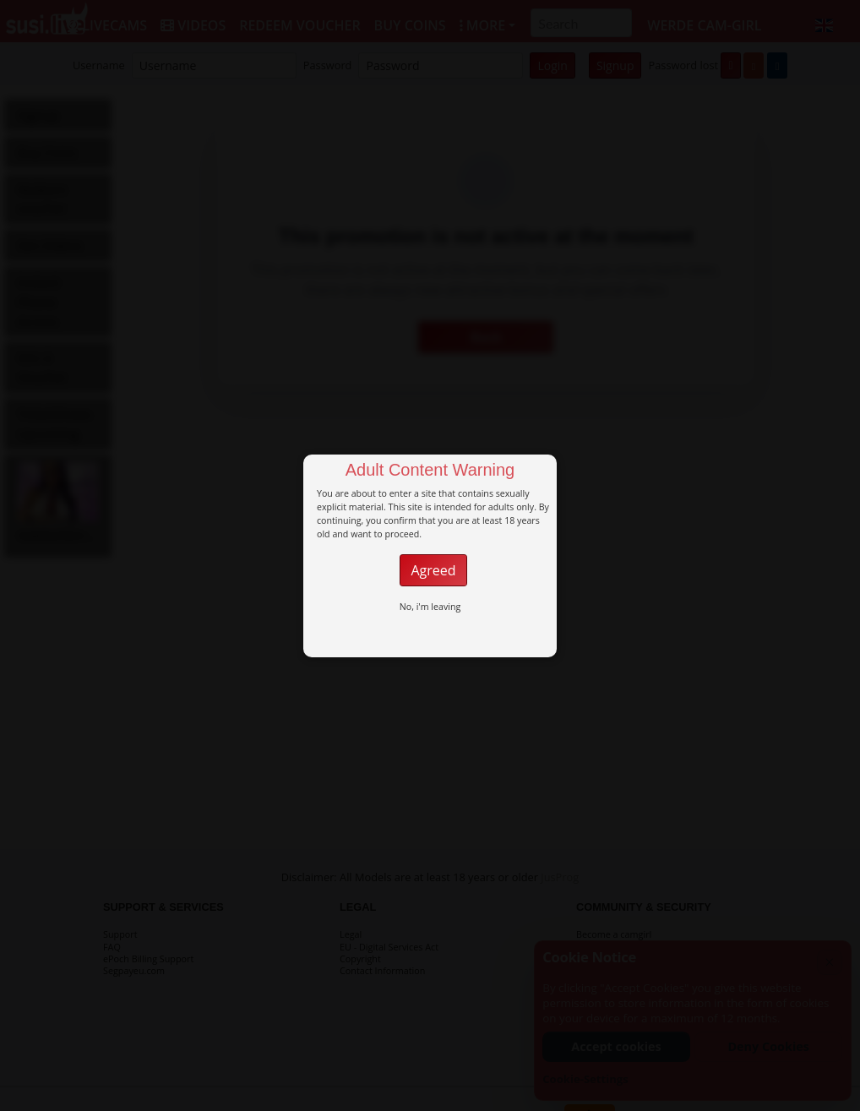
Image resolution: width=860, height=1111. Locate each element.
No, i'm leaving (430, 607)
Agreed (433, 570)
